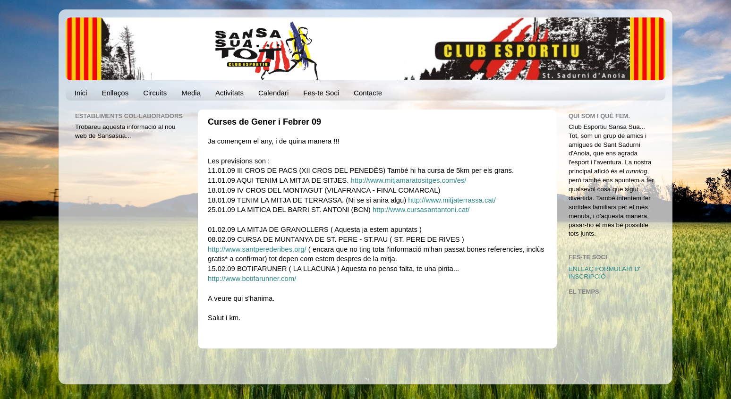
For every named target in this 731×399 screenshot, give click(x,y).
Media (191, 93)
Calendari (273, 93)
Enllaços (115, 93)
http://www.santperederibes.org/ (257, 249)
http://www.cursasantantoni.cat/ (421, 209)
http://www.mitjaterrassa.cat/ (452, 200)
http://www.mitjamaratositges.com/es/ (408, 180)
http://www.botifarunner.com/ (252, 278)
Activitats (229, 93)
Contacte (368, 93)
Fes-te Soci (321, 93)
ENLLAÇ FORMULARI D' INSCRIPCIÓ (604, 272)
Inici (81, 93)
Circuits (155, 93)
